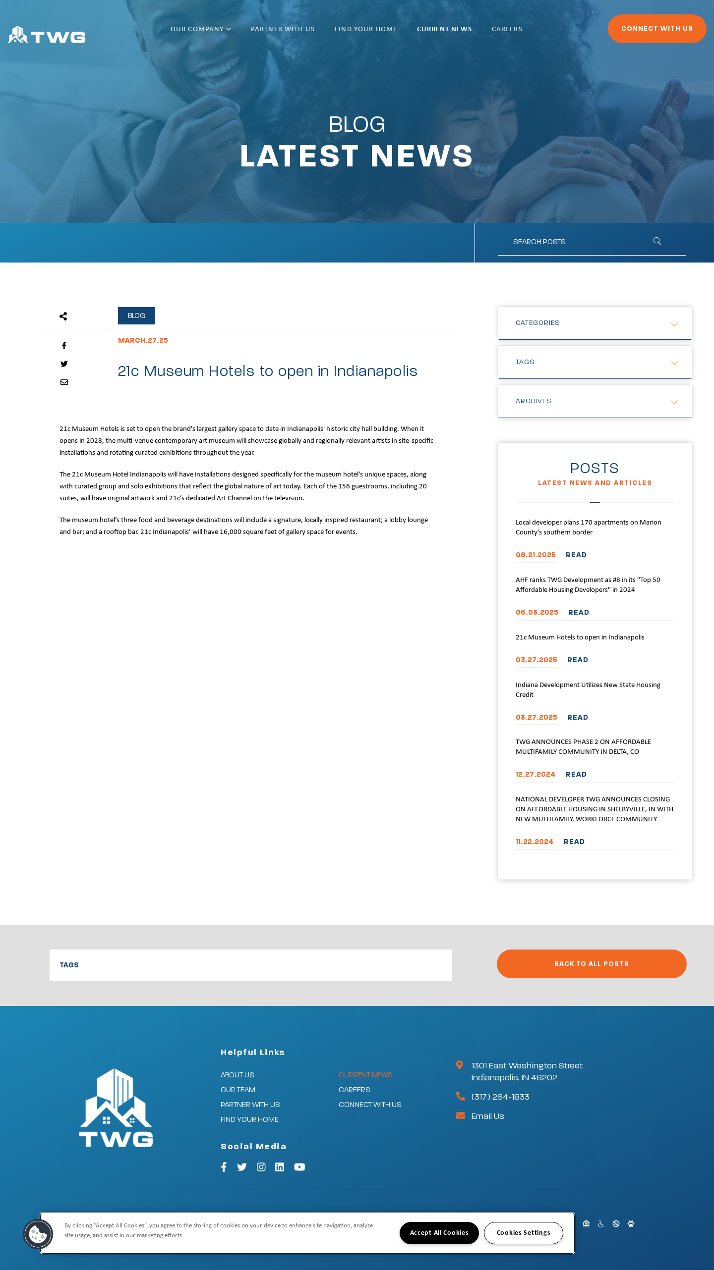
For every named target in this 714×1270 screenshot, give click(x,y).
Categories (538, 322)
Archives (534, 401)
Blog (136, 315)
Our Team (238, 1090)
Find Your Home (398, 33)
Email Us (488, 1116)
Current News (476, 33)
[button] (38, 1234)
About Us (237, 1075)
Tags (525, 362)
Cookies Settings (524, 1233)
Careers (539, 33)
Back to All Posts (591, 963)
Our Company (233, 33)
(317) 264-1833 (501, 1097)
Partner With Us (315, 33)
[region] (307, 1233)
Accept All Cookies (439, 1233)
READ (576, 555)
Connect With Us (630, 32)
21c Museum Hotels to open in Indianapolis (580, 637)
